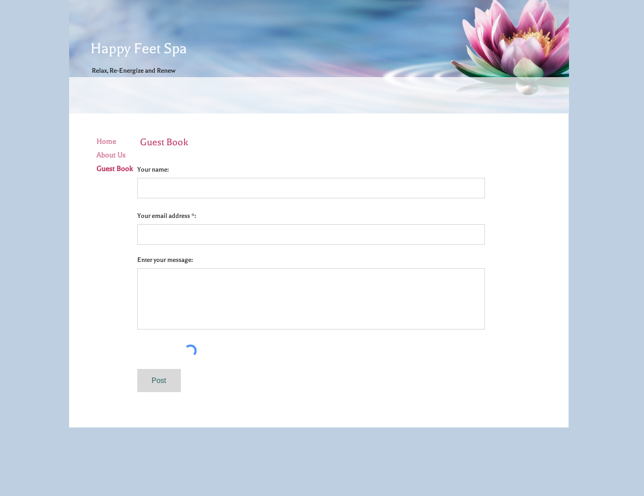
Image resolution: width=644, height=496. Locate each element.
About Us (110, 155)
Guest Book (114, 169)
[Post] (159, 380)
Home (106, 142)
